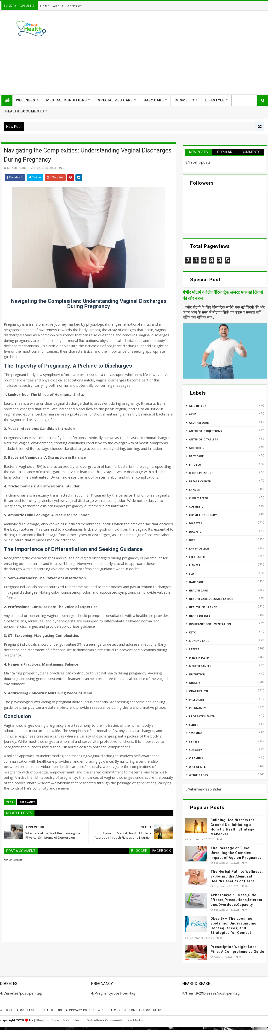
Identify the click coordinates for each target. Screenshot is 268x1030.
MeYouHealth (73, 1020)
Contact (74, 6)
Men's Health (199, 657)
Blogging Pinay (48, 1020)
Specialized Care (115, 100)
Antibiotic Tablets (203, 439)
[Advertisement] (179, 52)
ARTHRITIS (196, 448)
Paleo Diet (197, 699)
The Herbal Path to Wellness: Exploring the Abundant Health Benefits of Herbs (237, 876)
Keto (192, 632)
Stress (194, 741)
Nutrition (197, 674)
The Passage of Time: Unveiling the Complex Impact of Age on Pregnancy (236, 852)
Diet (192, 540)
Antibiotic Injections (205, 431)
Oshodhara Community (105, 1020)
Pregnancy (27, 802)
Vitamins (196, 758)
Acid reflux (197, 406)
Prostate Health (202, 716)
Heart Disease (199, 615)
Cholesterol (198, 498)
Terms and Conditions (145, 1010)
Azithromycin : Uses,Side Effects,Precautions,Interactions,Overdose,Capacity (237, 899)
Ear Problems (199, 548)
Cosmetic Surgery (203, 515)
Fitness (194, 565)
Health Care (198, 590)
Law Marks (134, 1020)
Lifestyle (214, 100)
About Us (52, 1010)
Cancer (194, 490)
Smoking (195, 733)
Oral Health (198, 691)
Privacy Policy (80, 1010)
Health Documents (24, 111)
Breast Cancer (200, 481)
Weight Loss (198, 775)
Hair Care (196, 582)
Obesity (194, 683)
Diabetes (195, 523)
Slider (193, 724)
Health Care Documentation (211, 599)
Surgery (195, 750)
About (58, 6)
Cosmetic (184, 100)
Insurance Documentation (210, 624)
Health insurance (203, 607)
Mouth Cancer (200, 666)
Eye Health (197, 557)
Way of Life (197, 766)
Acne (192, 414)
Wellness (25, 100)
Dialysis (195, 531)
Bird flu (195, 464)
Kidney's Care (199, 641)
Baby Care (154, 100)
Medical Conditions (66, 100)
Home (45, 6)
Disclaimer (109, 1010)
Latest (194, 649)
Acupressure (199, 422)
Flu (191, 573)
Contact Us (28, 1010)
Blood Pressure (201, 473)
